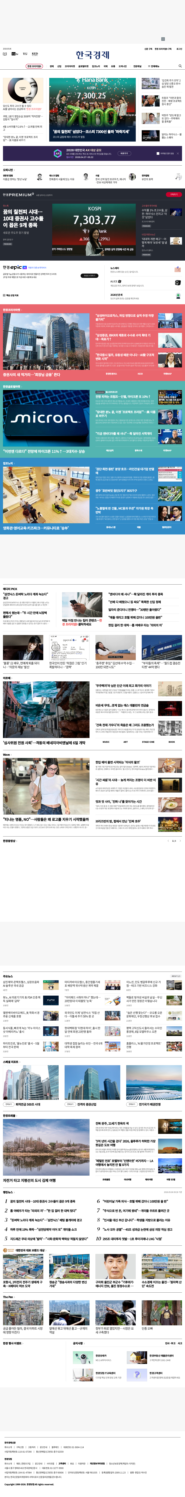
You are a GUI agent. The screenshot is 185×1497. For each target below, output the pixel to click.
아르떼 (6, 678)
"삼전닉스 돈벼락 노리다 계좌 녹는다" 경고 (25, 596)
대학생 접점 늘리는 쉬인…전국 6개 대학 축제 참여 (83, 1045)
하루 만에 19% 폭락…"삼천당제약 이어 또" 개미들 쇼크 (43, 1229)
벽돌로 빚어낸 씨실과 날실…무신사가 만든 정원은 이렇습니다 (144, 999)
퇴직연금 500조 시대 (21, 1104)
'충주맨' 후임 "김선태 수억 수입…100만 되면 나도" (115, 665)
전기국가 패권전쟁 (143, 1104)
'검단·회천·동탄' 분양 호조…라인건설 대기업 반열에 (124, 471)
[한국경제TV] (15, 54)
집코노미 (96, 66)
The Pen (8, 1297)
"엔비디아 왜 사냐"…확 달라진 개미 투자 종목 (135, 594)
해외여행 (149, 1179)
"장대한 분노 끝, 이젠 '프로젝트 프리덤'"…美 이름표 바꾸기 (20, 138)
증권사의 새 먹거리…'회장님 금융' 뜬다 (31, 374)
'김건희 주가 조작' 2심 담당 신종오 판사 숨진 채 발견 (171, 83)
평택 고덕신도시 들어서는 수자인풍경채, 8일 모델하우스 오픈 (144, 1029)
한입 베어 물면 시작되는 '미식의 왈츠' (117, 762)
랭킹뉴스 (8, 1192)
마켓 (168, 373)
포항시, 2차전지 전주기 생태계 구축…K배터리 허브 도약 (22, 1284)
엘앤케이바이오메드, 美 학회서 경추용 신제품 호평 (21, 1014)
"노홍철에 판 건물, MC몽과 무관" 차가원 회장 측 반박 (124, 510)
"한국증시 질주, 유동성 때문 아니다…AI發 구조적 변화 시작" (124, 357)
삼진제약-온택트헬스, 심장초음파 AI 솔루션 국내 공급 (21, 983)
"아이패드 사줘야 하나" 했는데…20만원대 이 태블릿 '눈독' (83, 999)
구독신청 (20, 1447)
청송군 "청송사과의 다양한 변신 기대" (68, 1284)
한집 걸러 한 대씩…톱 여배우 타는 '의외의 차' (135, 625)
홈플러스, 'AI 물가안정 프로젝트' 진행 (143, 1045)
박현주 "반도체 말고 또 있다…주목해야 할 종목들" (171, 118)
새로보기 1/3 (176, 976)
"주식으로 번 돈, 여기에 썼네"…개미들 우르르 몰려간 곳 (136, 1211)
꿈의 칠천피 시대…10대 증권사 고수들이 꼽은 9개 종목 (23, 218)
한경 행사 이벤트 (12, 1343)
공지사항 (78, 1343)
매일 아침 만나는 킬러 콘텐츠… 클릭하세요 (82, 622)
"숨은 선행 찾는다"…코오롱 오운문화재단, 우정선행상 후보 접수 (144, 1014)
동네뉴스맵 (110, 527)
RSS (72, 1463)
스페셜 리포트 (10, 1062)
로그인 (179, 48)
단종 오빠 (147, 1328)
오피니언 (123, 66)
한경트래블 (9, 1115)
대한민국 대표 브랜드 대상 (30, 1250)
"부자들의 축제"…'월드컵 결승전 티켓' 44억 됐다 (161, 665)
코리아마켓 (70, 66)
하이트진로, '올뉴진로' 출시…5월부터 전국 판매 (21, 1045)
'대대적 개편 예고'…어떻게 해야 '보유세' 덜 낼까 (154, 242)
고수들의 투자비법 (149, 205)
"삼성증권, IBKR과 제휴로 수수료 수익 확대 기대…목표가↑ (122, 337)
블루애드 (55, 1447)
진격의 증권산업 (80, 1104)
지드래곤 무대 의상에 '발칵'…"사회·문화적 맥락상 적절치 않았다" (49, 1239)
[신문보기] (5, 54)
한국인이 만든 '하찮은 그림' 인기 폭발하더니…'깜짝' (68, 665)
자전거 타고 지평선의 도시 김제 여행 (29, 1180)
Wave (6, 754)
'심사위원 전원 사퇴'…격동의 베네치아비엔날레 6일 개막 (44, 742)
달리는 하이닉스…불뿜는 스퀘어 (172, 135)
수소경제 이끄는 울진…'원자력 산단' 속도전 (162, 1284)
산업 (59, 66)
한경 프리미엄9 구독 (163, 48)
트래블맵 (106, 1179)
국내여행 (127, 1179)
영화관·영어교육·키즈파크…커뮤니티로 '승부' (36, 528)
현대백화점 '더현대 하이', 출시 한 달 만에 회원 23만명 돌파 (82, 1029)
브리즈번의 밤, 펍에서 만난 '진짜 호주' (118, 821)
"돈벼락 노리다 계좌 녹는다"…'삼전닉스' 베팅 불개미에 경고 (46, 1220)
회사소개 (8, 1447)
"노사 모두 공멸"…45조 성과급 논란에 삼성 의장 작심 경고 (137, 1229)
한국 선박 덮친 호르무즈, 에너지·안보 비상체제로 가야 (110, 180)
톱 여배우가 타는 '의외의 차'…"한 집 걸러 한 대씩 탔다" (43, 1211)
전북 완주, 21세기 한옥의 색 (111, 1123)
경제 (52, 66)
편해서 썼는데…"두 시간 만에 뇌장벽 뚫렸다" (25, 615)
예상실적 (110, 450)
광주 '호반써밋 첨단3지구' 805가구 (116, 491)
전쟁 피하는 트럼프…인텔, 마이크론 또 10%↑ (123, 397)
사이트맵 (50, 1463)
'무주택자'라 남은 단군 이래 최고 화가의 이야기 (123, 685)
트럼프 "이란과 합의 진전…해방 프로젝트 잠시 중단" (172, 101)
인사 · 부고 (170, 1343)
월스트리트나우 (106, 392)
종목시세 (138, 450)
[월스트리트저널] (25, 54)
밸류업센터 (166, 527)
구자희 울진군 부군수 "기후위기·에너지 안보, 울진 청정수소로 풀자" (114, 1286)
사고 (180, 1343)
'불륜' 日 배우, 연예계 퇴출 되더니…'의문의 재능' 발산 (21, 665)
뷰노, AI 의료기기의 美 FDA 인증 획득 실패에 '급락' (22, 999)
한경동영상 (9, 841)
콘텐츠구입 (26, 1463)
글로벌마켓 (83, 66)
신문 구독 (148, 48)
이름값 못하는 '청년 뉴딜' (15, 179)
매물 (139, 527)
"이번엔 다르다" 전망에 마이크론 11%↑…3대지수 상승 (44, 451)
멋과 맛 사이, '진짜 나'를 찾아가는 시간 (118, 801)
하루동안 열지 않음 (167, 153)
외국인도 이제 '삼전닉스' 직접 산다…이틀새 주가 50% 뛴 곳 (82, 1014)
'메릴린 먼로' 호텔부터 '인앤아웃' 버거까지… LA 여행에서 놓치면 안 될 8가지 (124, 1163)
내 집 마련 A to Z (148, 234)
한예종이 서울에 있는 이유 (61, 179)
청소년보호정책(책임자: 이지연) (122, 1463)
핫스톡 (6, 205)
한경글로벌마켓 (11, 386)
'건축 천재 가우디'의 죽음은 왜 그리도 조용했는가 (124, 725)
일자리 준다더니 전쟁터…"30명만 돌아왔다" (134, 609)
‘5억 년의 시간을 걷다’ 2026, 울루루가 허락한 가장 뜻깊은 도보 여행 (125, 1143)
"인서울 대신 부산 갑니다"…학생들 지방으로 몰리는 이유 (136, 1220)
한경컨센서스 (111, 373)
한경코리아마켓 (11, 310)
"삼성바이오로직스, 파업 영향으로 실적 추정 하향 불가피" (124, 317)
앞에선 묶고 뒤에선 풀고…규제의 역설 (68, 1330)
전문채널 (137, 66)
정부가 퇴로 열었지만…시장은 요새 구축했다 (114, 1330)
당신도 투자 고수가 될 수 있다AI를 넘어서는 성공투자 (22, 107)
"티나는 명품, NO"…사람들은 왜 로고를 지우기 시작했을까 (46, 819)
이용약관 (81, 1463)
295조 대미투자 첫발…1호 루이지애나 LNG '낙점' (132, 1239)
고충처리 (32, 1447)
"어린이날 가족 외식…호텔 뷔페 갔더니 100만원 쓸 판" (135, 1201)
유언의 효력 (147, 179)
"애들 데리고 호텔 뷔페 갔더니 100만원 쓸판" (135, 617)
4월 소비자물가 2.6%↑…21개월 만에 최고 (22, 128)
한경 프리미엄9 (34, 66)
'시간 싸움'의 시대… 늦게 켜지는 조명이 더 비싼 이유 (125, 782)
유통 (113, 66)
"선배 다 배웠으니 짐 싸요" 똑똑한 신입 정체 (134, 602)
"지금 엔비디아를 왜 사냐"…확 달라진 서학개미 (123, 434)
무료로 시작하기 (89, 275)
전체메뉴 (155, 66)
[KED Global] (35, 54)
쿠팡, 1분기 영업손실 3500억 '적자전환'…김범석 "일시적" (23, 117)
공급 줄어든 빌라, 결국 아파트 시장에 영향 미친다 (23, 1330)
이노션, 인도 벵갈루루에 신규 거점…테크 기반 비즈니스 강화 (143, 983)
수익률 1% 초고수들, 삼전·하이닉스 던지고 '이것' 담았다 (154, 213)
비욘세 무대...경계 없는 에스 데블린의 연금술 (122, 705)
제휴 (18, 1463)
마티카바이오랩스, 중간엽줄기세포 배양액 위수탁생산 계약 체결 (82, 983)
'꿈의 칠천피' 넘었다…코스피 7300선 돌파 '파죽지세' (91, 131)
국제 (106, 66)
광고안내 (43, 1447)
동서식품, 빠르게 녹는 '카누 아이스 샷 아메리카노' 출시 (22, 1029)
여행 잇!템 (170, 1179)
